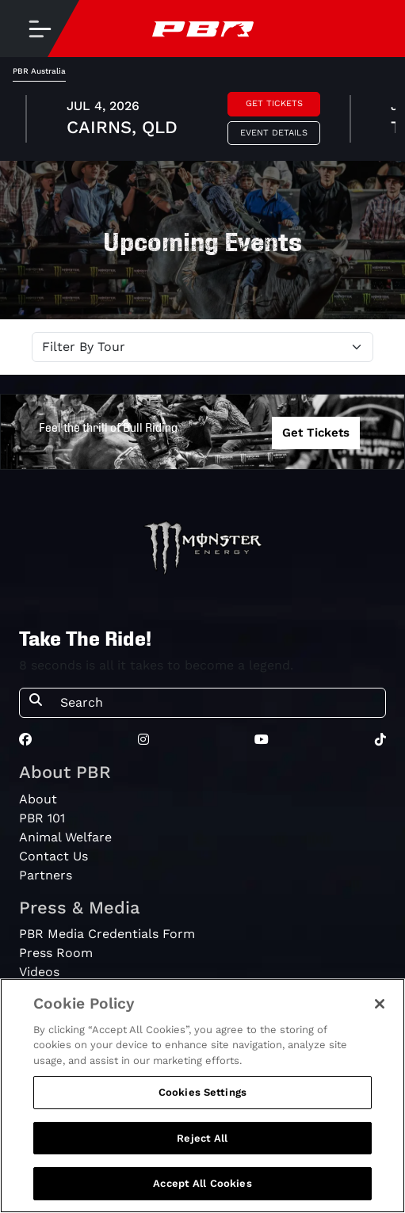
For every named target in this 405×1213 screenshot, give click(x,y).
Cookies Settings (202, 1092)
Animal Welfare (65, 837)
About (38, 799)
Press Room (56, 952)
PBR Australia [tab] (39, 71)
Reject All (202, 1138)
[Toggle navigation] (39, 28)
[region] (202, 1095)
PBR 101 (42, 818)
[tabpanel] (202, 121)
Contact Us (53, 856)
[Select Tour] (202, 347)
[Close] (379, 1003)
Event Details (274, 133)
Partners (45, 875)
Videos (39, 971)
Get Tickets (274, 103)
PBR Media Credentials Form (107, 933)
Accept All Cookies (202, 1183)
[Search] (218, 703)
